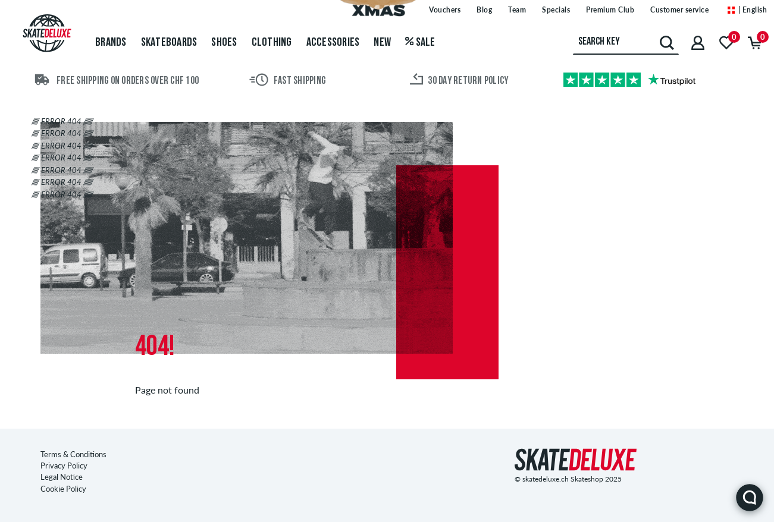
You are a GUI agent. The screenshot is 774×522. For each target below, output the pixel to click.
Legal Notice (61, 477)
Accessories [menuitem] (333, 43)
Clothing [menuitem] (272, 43)
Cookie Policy (63, 488)
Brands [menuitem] (111, 43)
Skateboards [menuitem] (169, 43)
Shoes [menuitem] (224, 43)
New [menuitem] (382, 43)
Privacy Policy (63, 465)
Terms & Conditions (73, 454)
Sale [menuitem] (420, 43)
